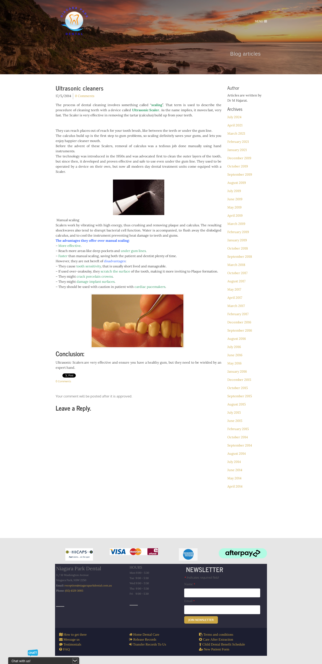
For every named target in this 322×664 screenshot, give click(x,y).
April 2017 (234, 297)
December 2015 (239, 380)
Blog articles (250, 54)
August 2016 (236, 339)
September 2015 (239, 396)
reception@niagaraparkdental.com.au (88, 585)
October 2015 (237, 388)
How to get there (75, 634)
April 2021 (235, 125)
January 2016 (237, 371)
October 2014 (237, 437)
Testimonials (72, 644)
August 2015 (236, 404)
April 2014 (235, 486)
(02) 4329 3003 (74, 590)
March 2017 (236, 306)
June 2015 (234, 421)
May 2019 (234, 207)
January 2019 (237, 240)
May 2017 (234, 289)
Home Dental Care (145, 634)
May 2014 (234, 478)
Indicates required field (201, 577)
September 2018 (239, 256)
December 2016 (239, 322)
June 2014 (234, 470)
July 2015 (234, 412)
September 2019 (239, 174)
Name (189, 584)
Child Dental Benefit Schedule (223, 644)
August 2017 (236, 281)
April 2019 (235, 215)
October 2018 (237, 248)
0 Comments (84, 96)
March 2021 (236, 133)
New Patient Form (216, 649)
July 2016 (234, 347)
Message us (71, 639)
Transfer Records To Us (149, 644)
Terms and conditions (217, 634)
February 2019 (238, 232)
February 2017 (237, 314)
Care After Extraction (217, 639)
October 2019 (237, 166)
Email (189, 601)
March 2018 (236, 265)
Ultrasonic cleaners (80, 88)
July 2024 (234, 117)
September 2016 (239, 330)
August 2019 (236, 183)
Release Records (144, 639)
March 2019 (236, 224)
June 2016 (234, 355)
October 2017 (237, 273)
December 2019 (239, 158)
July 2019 (234, 191)
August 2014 (236, 453)
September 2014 (239, 445)
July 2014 (234, 462)
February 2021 (238, 142)
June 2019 (234, 199)
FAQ (66, 649)
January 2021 (237, 150)
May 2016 (234, 363)
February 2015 (238, 429)
